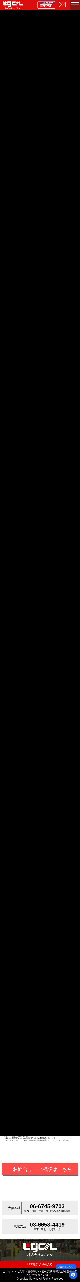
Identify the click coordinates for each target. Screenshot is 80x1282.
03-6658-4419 (47, 1224)
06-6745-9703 (47, 1206)
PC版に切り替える (40, 1264)
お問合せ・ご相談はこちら (42, 1169)
